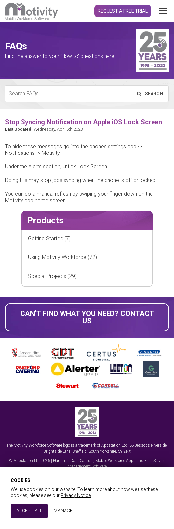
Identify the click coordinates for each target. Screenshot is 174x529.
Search (149, 93)
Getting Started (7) (49, 238)
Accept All (29, 510)
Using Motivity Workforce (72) (62, 257)
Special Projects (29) (52, 276)
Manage (63, 510)
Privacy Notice (76, 495)
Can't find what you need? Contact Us (87, 317)
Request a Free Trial (123, 11)
